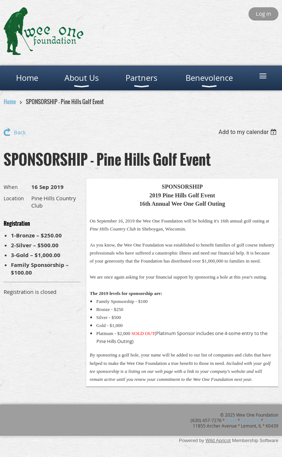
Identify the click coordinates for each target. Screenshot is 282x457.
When (11, 187)
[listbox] (248, 132)
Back (20, 132)
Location (14, 198)
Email (231, 420)
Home (10, 102)
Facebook (250, 420)
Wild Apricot (218, 440)
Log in (263, 13)
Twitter (271, 420)
